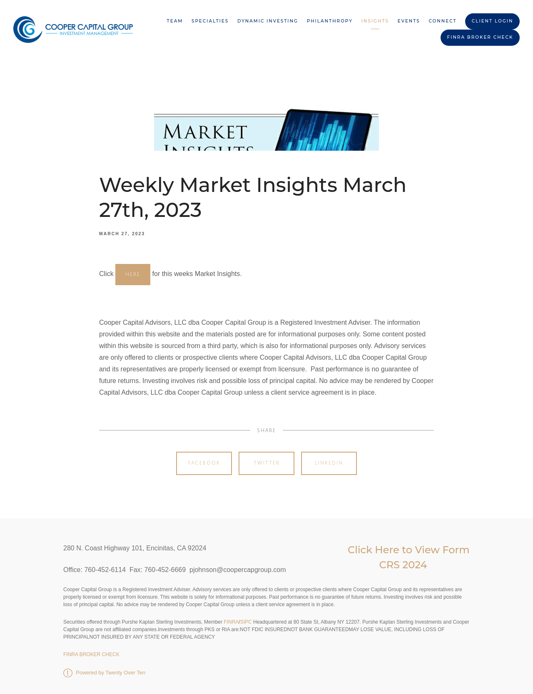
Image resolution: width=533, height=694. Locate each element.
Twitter (267, 463)
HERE (132, 274)
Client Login (492, 21)
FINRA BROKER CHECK (480, 37)
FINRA (230, 622)
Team (175, 21)
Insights (375, 21)
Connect (443, 21)
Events (409, 21)
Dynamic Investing (267, 21)
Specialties (210, 21)
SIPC (246, 622)
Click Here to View (395, 550)
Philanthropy (330, 21)
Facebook (204, 463)
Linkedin (329, 463)
